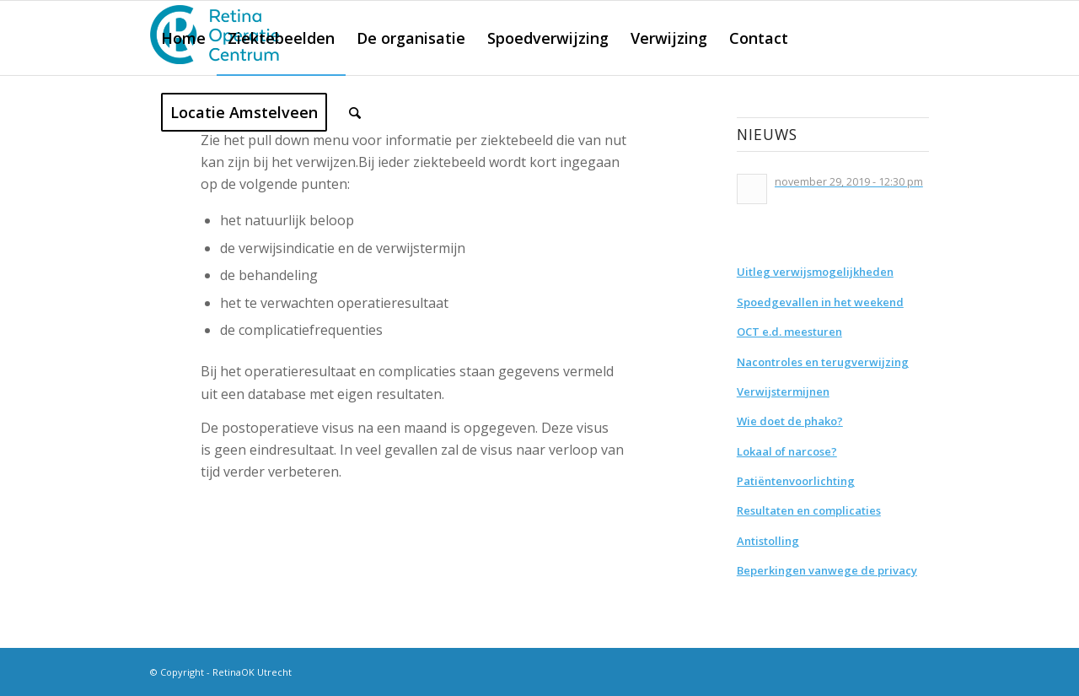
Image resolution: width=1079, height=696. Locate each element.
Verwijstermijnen (783, 391)
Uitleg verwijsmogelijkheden (815, 271)
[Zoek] (355, 112)
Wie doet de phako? (790, 421)
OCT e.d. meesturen (789, 331)
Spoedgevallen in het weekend (820, 302)
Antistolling (768, 540)
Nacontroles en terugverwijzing (823, 362)
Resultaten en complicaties (809, 510)
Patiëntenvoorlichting (796, 480)
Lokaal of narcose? (787, 451)
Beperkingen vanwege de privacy (827, 570)
